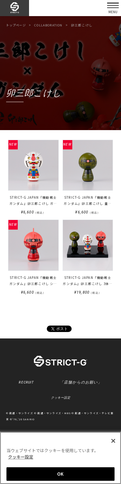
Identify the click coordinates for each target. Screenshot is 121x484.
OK (60, 474)
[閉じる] (113, 441)
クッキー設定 (60, 398)
